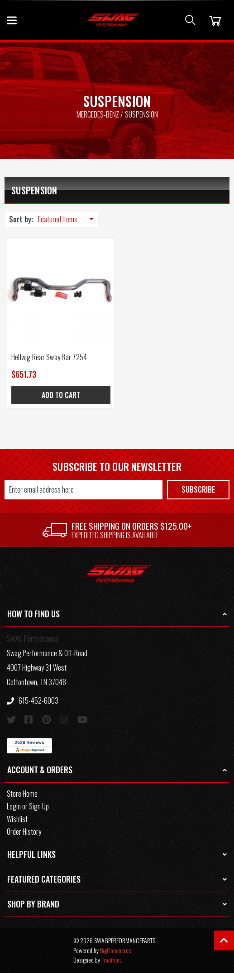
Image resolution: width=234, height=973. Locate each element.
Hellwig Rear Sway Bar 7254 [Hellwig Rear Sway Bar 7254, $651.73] (49, 357)
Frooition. (111, 959)
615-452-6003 (32, 700)
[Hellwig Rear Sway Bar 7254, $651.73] (61, 291)
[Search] (190, 20)
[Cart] (214, 20)
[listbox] (68, 219)
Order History (24, 831)
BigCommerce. (116, 950)
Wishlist (17, 818)
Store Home (22, 793)
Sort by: (21, 219)
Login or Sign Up (28, 806)
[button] (117, 614)
